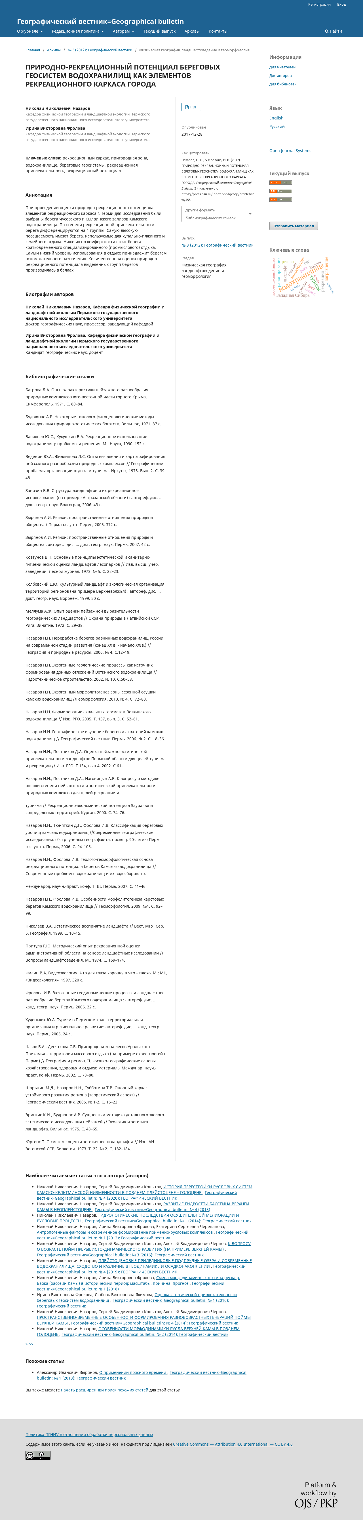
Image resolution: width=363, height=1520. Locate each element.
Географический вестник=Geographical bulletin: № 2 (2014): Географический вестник (145, 1334)
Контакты (218, 31)
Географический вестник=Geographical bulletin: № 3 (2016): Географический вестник (120, 1255)
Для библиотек (282, 84)
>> (31, 1344)
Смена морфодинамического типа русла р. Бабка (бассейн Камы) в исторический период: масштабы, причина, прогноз (138, 1280)
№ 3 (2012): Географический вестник (100, 49)
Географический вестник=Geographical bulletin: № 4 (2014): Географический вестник (154, 1323)
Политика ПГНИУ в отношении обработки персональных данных (89, 1434)
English (276, 118)
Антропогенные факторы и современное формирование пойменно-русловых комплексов (125, 1232)
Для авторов (280, 75)
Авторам (122, 31)
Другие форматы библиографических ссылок (210, 213)
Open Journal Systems (290, 150)
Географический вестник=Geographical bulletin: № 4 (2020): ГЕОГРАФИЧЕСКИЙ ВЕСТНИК (137, 1195)
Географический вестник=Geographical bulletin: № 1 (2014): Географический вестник (168, 1220)
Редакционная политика (76, 31)
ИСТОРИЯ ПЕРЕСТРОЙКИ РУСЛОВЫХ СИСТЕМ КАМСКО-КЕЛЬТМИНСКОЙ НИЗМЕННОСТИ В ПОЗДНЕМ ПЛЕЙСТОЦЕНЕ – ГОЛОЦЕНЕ (144, 1189)
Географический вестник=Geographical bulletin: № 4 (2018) (152, 1209)
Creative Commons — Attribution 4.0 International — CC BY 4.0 (233, 1444)
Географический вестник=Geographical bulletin (100, 21)
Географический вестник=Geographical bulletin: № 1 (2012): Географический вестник (142, 1235)
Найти (333, 31)
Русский (277, 126)
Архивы (192, 31)
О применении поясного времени (133, 1372)
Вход (341, 4)
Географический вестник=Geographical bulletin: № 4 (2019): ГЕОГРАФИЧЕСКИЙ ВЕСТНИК (141, 1269)
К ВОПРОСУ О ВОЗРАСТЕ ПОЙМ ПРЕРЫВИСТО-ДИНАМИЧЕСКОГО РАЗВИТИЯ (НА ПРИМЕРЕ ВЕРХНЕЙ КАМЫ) (144, 1246)
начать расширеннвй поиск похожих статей (104, 1390)
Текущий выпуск (159, 31)
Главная (33, 49)
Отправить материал (293, 225)
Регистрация (319, 4)
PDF (193, 107)
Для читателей (282, 67)
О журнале (28, 31)
